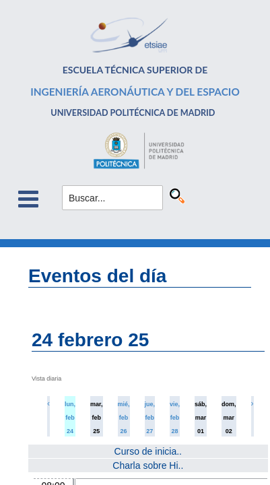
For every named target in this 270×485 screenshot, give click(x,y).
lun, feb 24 (70, 417)
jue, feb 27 (150, 417)
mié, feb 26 (124, 417)
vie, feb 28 (175, 417)
